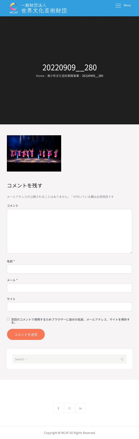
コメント (12, 205)
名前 (11, 261)
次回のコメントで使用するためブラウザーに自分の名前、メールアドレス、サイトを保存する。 (70, 321)
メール (12, 280)
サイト (11, 299)
